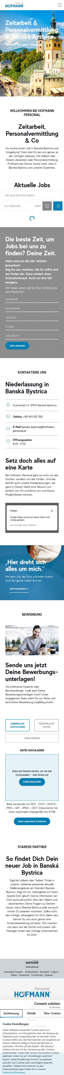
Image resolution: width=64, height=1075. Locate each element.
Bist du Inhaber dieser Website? (23, 525)
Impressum (28, 1056)
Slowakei (44, 971)
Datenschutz (44, 1056)
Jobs (32, 1007)
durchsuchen (32, 782)
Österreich (24, 975)
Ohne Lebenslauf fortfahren (32, 821)
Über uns (32, 1012)
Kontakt (32, 1019)
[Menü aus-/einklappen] (59, 5)
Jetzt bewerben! (18, 588)
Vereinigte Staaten (13, 971)
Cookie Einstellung (32, 1060)
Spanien (49, 975)
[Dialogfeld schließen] (52, 511)
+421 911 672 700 (32, 416)
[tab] (17, 725)
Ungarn (54, 971)
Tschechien (37, 975)
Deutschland (31, 971)
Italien (14, 975)
